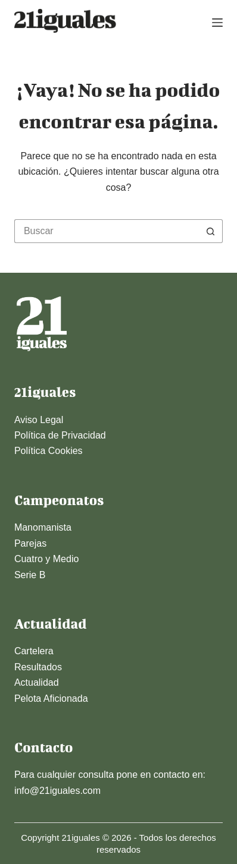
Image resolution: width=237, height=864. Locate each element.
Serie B (29, 575)
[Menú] (217, 22)
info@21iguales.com (57, 791)
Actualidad (36, 682)
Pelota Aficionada (51, 698)
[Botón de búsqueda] (211, 231)
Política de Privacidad (60, 435)
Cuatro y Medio (46, 559)
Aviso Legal (38, 420)
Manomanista (42, 527)
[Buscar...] (106, 231)
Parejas (30, 543)
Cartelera (34, 651)
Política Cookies (48, 451)
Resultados (38, 667)
